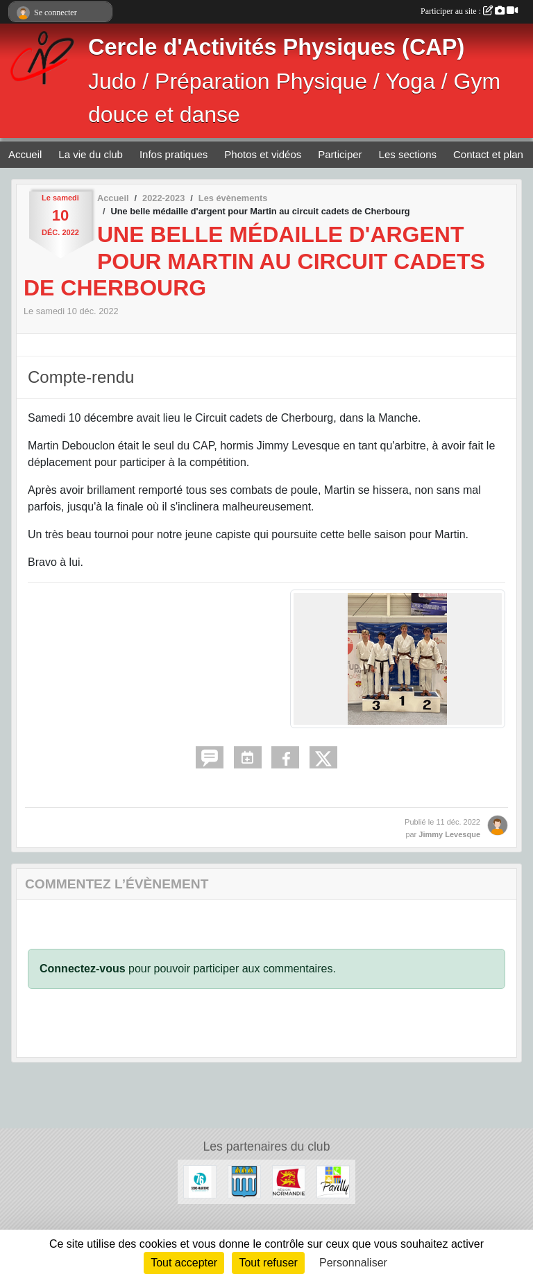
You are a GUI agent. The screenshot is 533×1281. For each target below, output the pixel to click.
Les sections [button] (408, 154)
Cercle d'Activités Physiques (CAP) (276, 47)
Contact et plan (488, 154)
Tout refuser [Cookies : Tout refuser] (268, 1263)
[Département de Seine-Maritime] (200, 1181)
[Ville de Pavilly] (333, 1181)
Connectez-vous (83, 968)
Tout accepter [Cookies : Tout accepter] (184, 1263)
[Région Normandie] (288, 1181)
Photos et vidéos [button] (262, 154)
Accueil (25, 154)
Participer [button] (340, 154)
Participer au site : (469, 11)
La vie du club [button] (90, 154)
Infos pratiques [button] (173, 154)
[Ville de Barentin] (244, 1181)
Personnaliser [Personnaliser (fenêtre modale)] (353, 1263)
